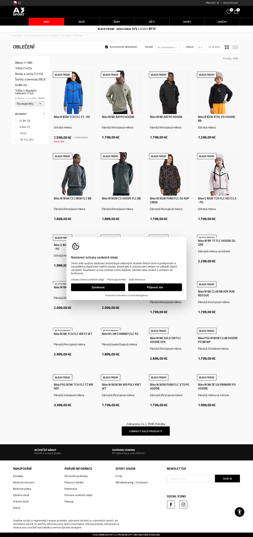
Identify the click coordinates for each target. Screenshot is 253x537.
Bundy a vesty (29, 73)
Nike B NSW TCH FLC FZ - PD (72, 117)
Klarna (16, 508)
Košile (21, 84)
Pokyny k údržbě (73, 482)
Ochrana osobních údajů (78, 495)
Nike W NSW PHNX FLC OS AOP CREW (169, 200)
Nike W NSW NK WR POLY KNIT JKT (121, 386)
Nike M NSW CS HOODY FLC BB (121, 198)
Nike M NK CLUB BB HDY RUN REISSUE (216, 293)
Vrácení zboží (20, 501)
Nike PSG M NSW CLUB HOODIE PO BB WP (218, 340)
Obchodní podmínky (76, 476)
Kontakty (18, 476)
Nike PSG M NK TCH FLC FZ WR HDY (73, 386)
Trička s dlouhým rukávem (26, 91)
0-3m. (25, 120)
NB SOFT (129, 534)
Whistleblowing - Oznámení (132, 482)
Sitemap (69, 501)
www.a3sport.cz (108, 534)
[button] (196, 11)
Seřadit (149, 47)
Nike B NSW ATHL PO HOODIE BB (216, 119)
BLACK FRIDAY (106, 29)
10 (23, 133)
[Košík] (237, 11)
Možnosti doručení (23, 482)
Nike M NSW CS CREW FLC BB (72, 198)
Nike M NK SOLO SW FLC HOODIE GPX (165, 340)
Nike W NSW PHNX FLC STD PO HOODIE (169, 386)
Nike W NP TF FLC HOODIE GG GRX (217, 243)
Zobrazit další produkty (145, 431)
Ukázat (190, 47)
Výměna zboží (21, 495)
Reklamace (70, 489)
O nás (119, 476)
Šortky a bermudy (30, 79)
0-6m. (25, 127)
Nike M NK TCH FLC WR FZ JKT (73, 334)
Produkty (66, 35)
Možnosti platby (22, 489)
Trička (23, 68)
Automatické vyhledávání (123, 47)
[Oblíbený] (229, 11)
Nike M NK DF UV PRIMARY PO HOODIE (217, 386)
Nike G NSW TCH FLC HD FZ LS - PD (217, 200)
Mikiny (23, 62)
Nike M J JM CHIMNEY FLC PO (120, 334)
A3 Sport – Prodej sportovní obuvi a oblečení (36, 35)
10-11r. (26, 139)
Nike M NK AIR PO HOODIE (118, 117)
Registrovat (230, 3)
